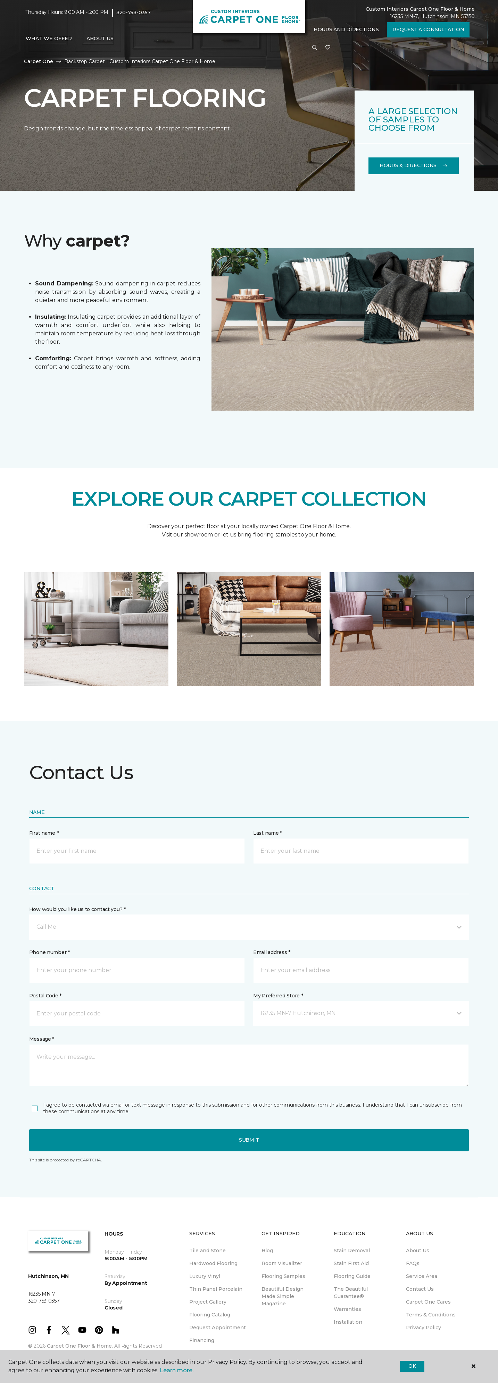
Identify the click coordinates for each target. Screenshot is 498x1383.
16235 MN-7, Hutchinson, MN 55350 (432, 16)
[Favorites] (327, 47)
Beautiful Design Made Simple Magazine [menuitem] (283, 1296)
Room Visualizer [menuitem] (282, 1263)
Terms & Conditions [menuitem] (431, 1315)
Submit (249, 1140)
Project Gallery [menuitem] (207, 1302)
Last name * (267, 833)
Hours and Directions (346, 29)
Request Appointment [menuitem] (217, 1327)
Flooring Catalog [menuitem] (209, 1315)
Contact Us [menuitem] (420, 1289)
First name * (44, 833)
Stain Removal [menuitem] (352, 1250)
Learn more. (176, 1370)
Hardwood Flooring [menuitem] (213, 1263)
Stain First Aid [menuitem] (351, 1263)
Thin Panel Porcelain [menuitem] (215, 1289)
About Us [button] (100, 38)
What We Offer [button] (49, 38)
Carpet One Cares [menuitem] (428, 1302)
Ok (412, 1366)
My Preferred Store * (278, 995)
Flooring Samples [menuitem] (283, 1276)
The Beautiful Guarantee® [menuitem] (351, 1292)
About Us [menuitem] (417, 1250)
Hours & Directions (414, 165)
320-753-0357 (133, 12)
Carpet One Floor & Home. (80, 1346)
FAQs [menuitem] (413, 1263)
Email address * (271, 952)
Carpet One (38, 61)
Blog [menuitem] (267, 1250)
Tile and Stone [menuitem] (207, 1250)
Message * (41, 1039)
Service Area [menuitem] (421, 1276)
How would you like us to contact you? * (77, 909)
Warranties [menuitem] (347, 1309)
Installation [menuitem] (348, 1322)
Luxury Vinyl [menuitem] (204, 1276)
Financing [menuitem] (201, 1340)
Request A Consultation (428, 29)
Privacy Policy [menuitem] (423, 1327)
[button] (314, 47)
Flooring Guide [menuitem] (352, 1276)
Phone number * (49, 952)
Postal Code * (45, 995)
